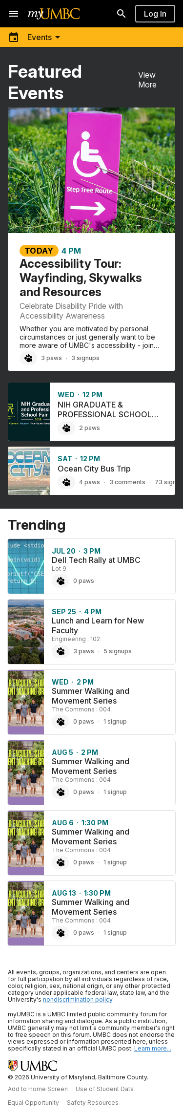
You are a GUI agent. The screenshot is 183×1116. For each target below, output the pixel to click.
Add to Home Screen (38, 1089)
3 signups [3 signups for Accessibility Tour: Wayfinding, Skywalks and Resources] (85, 358)
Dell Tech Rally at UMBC (96, 560)
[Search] (121, 13)
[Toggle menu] (35, 37)
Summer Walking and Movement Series (90, 696)
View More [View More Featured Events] (147, 79)
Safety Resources (93, 1102)
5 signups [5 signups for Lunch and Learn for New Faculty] (117, 651)
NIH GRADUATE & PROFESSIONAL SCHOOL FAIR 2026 (105, 414)
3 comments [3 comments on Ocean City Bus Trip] (127, 482)
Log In (155, 14)
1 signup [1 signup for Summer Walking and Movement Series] (115, 721)
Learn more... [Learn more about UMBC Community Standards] (152, 1048)
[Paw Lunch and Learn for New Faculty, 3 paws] (60, 651)
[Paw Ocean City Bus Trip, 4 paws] (66, 482)
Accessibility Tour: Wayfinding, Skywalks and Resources (81, 278)
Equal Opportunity (33, 1102)
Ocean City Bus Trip (94, 468)
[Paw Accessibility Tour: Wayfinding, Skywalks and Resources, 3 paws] (28, 358)
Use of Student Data (105, 1089)
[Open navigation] (13, 13)
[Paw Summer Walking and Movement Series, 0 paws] (60, 722)
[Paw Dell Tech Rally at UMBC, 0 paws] (60, 581)
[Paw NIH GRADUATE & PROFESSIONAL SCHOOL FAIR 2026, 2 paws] (66, 428)
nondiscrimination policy (77, 999)
